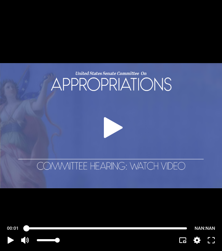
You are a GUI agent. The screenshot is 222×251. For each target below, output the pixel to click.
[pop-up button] (197, 240)
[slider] (106, 228)
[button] (11, 240)
